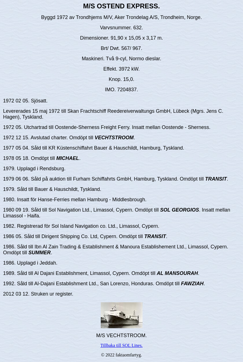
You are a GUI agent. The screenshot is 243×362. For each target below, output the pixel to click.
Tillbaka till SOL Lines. (121, 345)
